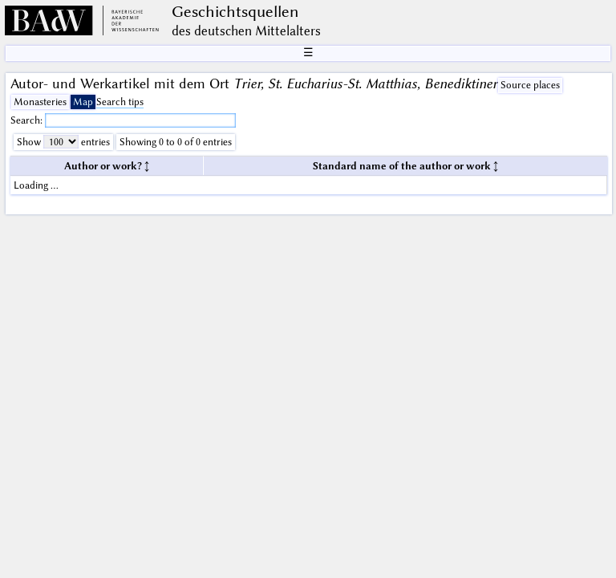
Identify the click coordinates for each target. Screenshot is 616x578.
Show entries (63, 142)
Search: (27, 120)
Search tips (120, 102)
